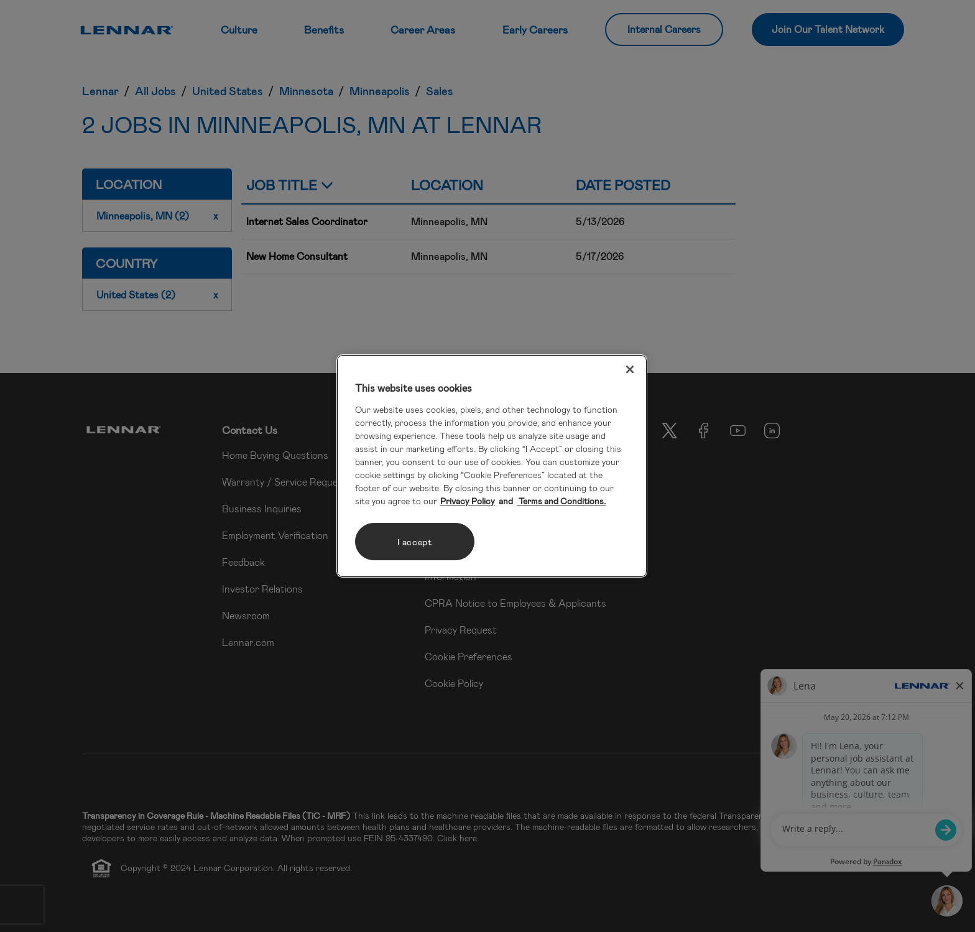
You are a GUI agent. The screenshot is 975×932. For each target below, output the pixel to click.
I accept (414, 542)
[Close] (630, 369)
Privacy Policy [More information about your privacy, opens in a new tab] (467, 501)
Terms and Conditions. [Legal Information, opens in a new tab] (561, 501)
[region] (491, 466)
